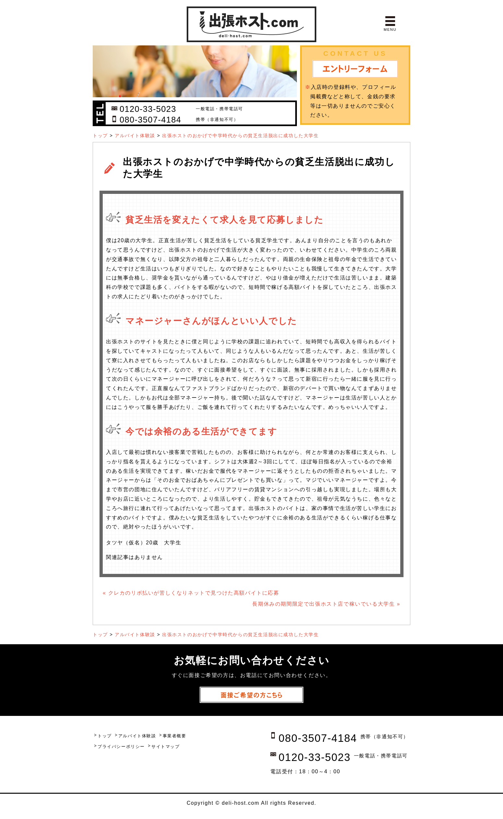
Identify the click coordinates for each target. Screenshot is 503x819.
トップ (100, 135)
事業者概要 (174, 735)
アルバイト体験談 (135, 135)
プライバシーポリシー (121, 746)
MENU (390, 29)
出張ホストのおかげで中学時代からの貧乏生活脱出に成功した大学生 (240, 135)
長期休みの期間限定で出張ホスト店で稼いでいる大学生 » (326, 604)
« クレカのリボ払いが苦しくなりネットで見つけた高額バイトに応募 (191, 593)
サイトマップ (165, 746)
